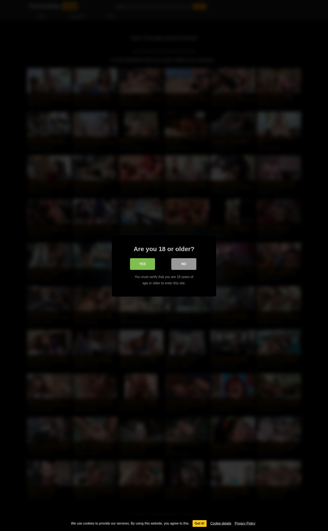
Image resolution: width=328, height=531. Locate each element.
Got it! (199, 523)
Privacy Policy (245, 523)
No (183, 263)
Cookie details (220, 523)
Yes (142, 263)
